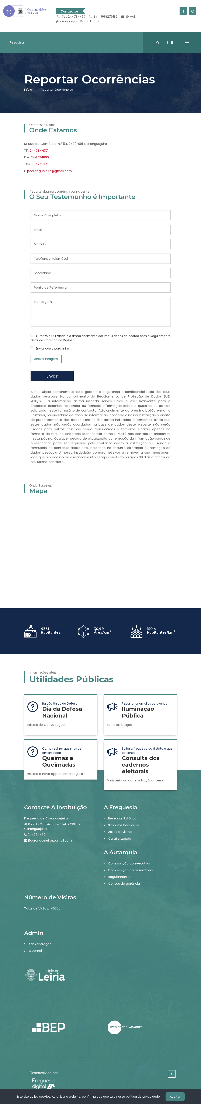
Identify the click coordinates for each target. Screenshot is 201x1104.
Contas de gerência (124, 883)
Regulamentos (119, 876)
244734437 (39, 150)
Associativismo (120, 831)
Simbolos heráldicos (124, 825)
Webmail (35, 950)
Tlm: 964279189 (103, 16)
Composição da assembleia (130, 870)
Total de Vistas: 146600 (42, 908)
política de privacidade (143, 1096)
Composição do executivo (129, 863)
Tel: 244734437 (71, 16)
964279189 (40, 164)
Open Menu (187, 42)
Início (28, 89)
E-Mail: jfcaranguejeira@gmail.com (96, 18)
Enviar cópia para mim (52, 348)
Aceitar (175, 1096)
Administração (40, 944)
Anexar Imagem (46, 359)
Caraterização (119, 838)
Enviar (52, 376)
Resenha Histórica (122, 818)
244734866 (40, 157)
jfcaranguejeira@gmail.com (49, 171)
